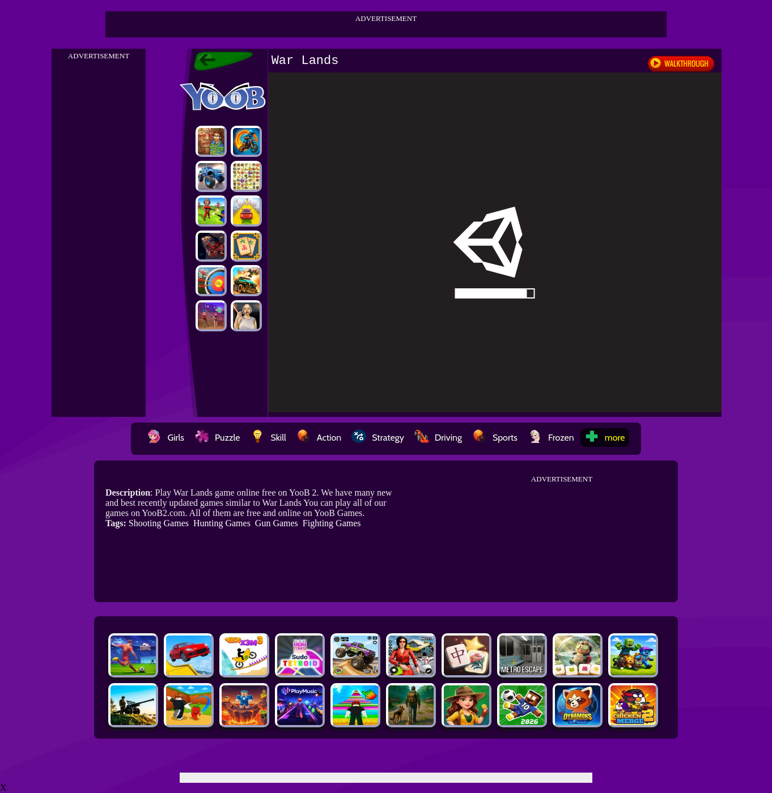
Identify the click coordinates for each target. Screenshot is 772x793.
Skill (268, 437)
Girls (165, 437)
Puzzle (217, 437)
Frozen (551, 437)
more (604, 437)
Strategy (377, 437)
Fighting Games (332, 523)
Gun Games (276, 523)
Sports (495, 437)
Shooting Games (159, 523)
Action (318, 437)
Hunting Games (222, 523)
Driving (438, 437)
